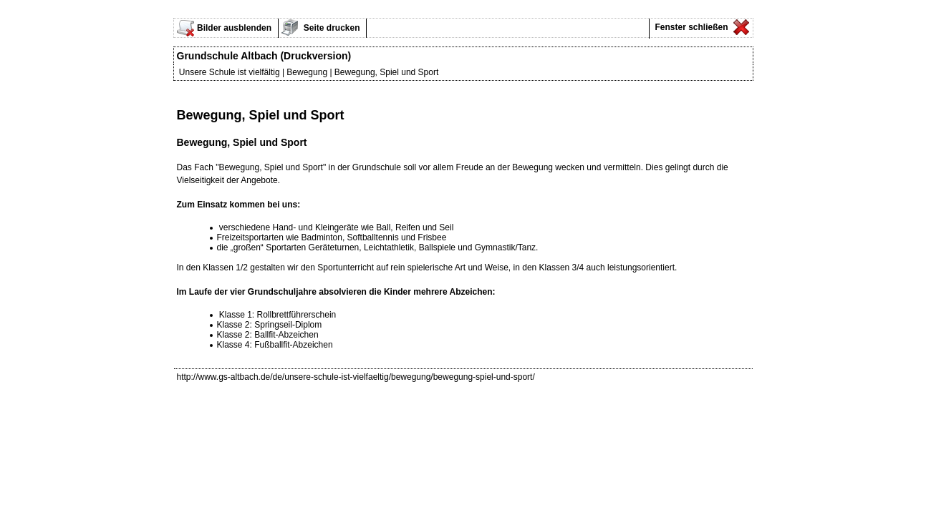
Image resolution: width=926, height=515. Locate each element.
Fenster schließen (690, 27)
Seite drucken (331, 28)
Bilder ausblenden (234, 28)
